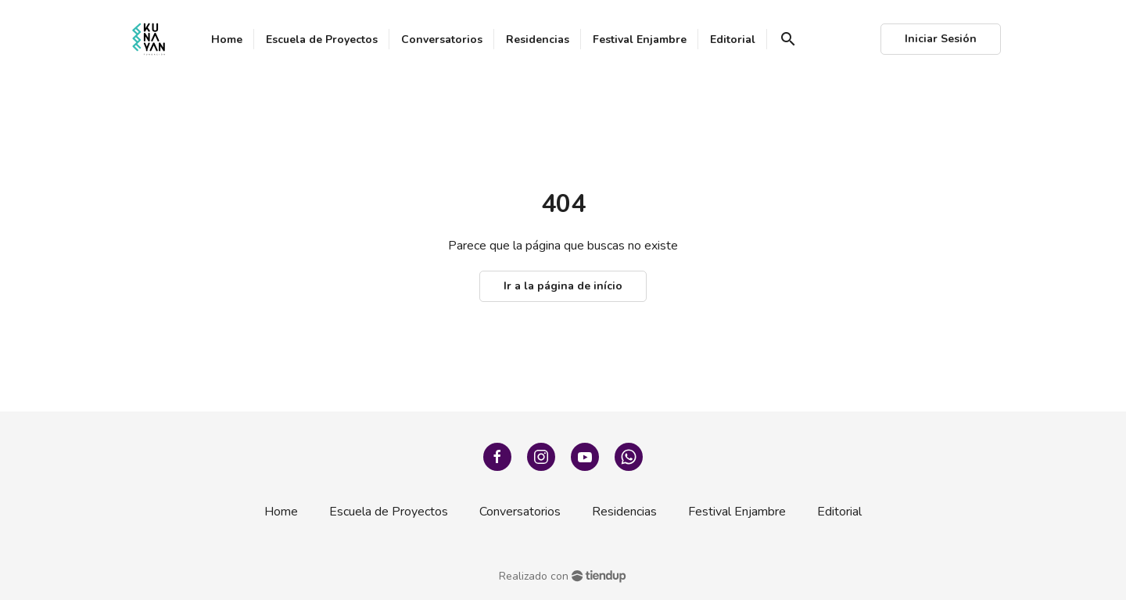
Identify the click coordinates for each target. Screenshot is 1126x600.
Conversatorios (520, 511)
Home (281, 511)
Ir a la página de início (563, 285)
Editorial (839, 511)
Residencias (624, 511)
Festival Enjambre (737, 511)
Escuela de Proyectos (388, 511)
